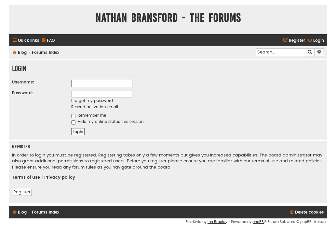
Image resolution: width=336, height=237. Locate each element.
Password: (22, 93)
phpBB (258, 222)
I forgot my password (92, 101)
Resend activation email (94, 107)
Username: (23, 82)
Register (22, 192)
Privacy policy (59, 177)
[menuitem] (48, 40)
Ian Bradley (217, 222)
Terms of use (26, 177)
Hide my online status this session (107, 122)
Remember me (88, 115)
